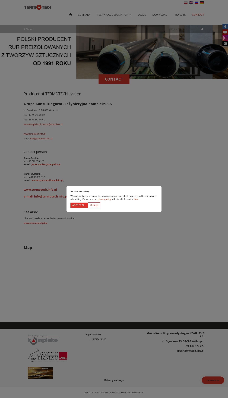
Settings (94, 205)
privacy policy (104, 199)
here (136, 199)
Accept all (79, 205)
